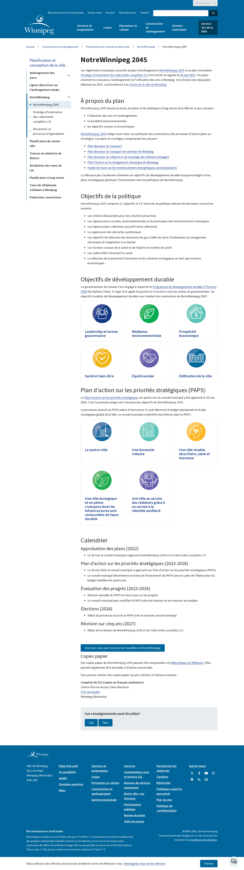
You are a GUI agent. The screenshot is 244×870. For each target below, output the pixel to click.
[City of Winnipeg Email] (206, 780)
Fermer (208, 863)
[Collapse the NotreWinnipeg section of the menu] (68, 97)
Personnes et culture (128, 27)
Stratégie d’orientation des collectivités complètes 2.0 (47, 116)
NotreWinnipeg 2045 (46, 105)
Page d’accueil (68, 766)
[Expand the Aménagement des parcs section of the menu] (68, 75)
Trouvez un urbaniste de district (46, 155)
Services (110, 12)
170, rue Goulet (90, 692)
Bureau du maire (134, 815)
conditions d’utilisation (203, 839)
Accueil (30, 46)
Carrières (162, 777)
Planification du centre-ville (45, 143)
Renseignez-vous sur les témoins (144, 863)
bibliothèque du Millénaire (187, 663)
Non (105, 722)
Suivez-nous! (197, 766)
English (144, 12)
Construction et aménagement (155, 27)
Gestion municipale (179, 27)
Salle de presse (127, 12)
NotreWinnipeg (146, 46)
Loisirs (108, 27)
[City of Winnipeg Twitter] (192, 773)
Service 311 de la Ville (207, 27)
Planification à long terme (47, 178)
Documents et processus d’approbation (48, 131)
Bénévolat (163, 783)
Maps (62, 790)
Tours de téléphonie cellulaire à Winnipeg (43, 187)
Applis (63, 778)
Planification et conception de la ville (107, 46)
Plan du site (164, 800)
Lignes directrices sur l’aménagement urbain (44, 87)
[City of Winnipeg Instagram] (213, 773)
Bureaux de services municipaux (66, 12)
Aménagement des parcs (42, 75)
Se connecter (203, 3)
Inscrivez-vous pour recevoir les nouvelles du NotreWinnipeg (122, 648)
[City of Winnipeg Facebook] (199, 773)
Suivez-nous (95, 12)
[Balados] (192, 780)
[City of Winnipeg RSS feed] (199, 780)
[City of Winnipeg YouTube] (206, 773)
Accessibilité (67, 772)
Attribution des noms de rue (46, 168)
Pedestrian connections (45, 197)
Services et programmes (85, 27)
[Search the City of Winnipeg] (180, 13)
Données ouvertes (71, 784)
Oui (91, 722)
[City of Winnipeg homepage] (37, 757)
